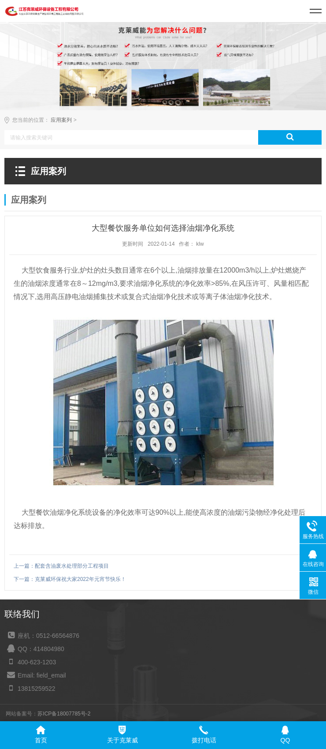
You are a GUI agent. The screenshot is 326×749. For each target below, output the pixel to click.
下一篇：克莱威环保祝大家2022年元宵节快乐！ (70, 579)
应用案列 (61, 120)
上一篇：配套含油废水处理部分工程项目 (61, 566)
